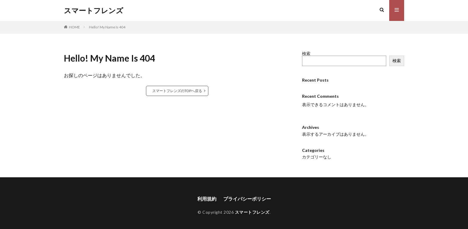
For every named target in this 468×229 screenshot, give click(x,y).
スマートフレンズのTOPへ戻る (177, 90)
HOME (74, 27)
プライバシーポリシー (247, 198)
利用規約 (206, 198)
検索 (306, 53)
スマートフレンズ (93, 10)
